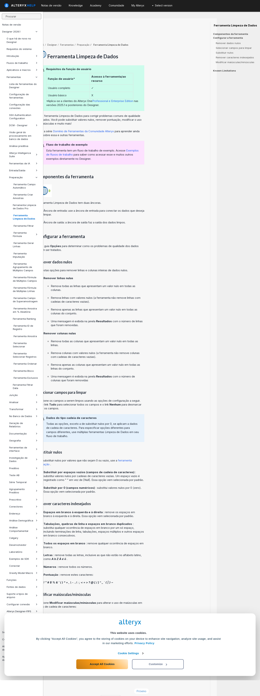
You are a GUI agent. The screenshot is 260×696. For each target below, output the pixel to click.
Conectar (23, 565)
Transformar (23, 409)
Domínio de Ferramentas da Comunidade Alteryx (127, 121)
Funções (22, 579)
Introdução (22, 55)
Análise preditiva (18, 146)
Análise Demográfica (23, 520)
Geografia (23, 440)
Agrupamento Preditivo (23, 491)
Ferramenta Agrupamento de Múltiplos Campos (23, 267)
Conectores (23, 506)
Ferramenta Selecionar (20, 345)
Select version (162, 5)
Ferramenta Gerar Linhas (23, 245)
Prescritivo (23, 499)
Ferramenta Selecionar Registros (24, 355)
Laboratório (23, 551)
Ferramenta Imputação (20, 255)
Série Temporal (23, 482)
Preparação (23, 177)
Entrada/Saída (23, 170)
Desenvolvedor (23, 544)
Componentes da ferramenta (230, 33)
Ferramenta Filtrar (23, 225)
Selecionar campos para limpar (234, 47)
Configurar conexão (22, 604)
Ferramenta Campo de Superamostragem (25, 300)
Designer (95, 34)
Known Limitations (224, 70)
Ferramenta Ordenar (25, 363)
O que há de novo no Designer (19, 40)
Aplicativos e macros (22, 69)
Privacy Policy (144, 658)
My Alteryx (137, 5)
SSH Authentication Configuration (20, 117)
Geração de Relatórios (23, 425)
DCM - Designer (23, 125)
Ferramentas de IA (23, 163)
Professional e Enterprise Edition (156, 91)
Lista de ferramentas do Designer (23, 86)
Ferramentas (22, 77)
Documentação (23, 433)
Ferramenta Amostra (25, 336)
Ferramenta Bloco (23, 370)
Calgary (23, 537)
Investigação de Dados (23, 459)
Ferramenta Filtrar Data (23, 386)
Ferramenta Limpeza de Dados (24, 217)
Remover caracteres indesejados (235, 57)
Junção (23, 395)
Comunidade (116, 5)
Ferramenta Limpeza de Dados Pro (24, 207)
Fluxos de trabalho (22, 62)
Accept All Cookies (102, 679)
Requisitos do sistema (19, 49)
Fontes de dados (22, 586)
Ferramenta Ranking (24, 318)
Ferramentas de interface (23, 449)
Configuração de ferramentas (19, 96)
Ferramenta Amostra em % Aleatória (25, 310)
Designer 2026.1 (19, 31)
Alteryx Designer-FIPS (22, 611)
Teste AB (23, 475)
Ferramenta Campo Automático (24, 186)
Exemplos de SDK (23, 558)
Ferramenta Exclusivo (25, 377)
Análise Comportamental (23, 529)
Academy (95, 5)
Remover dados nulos (228, 43)
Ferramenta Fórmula (25, 234)
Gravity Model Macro (23, 572)
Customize (158, 679)
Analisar (23, 402)
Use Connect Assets (18, 618)
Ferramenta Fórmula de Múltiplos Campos (25, 279)
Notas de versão (11, 24)
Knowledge (76, 5)
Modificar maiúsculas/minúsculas (235, 62)
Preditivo (23, 468)
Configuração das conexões (19, 106)
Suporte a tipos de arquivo (22, 595)
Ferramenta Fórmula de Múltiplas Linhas (24, 289)
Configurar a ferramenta (228, 37)
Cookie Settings (128, 669)
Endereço (23, 513)
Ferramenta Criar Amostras (23, 196)
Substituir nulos (224, 52)
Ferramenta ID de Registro (23, 327)
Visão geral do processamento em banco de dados (20, 135)
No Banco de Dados (23, 416)
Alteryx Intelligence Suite (23, 154)
